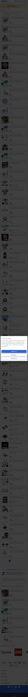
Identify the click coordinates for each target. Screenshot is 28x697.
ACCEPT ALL (14, 351)
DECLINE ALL (14, 358)
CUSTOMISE (14, 354)
